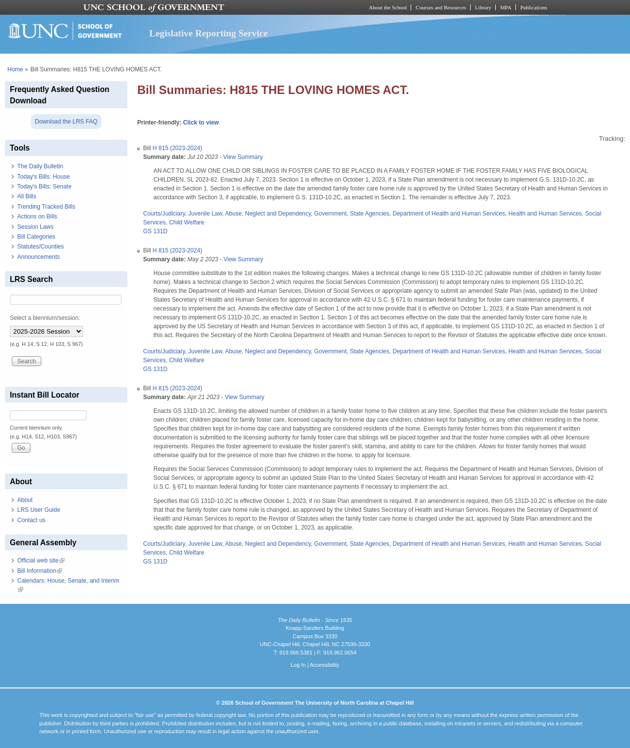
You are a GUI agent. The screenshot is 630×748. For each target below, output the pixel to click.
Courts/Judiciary (164, 213)
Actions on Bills (37, 216)
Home (15, 69)
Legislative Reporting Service (208, 33)
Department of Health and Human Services (448, 213)
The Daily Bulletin (40, 166)
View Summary (243, 157)
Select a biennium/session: (45, 317)
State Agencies (369, 213)
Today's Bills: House (43, 176)
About (24, 500)
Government (330, 213)
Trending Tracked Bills (46, 206)
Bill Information (39, 570)
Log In (298, 665)
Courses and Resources (441, 7)
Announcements (38, 256)
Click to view (201, 122)
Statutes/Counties (40, 246)
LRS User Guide (38, 509)
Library (483, 7)
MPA (505, 7)
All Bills (26, 196)
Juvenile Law (205, 213)
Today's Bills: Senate (44, 186)
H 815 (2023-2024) (177, 148)
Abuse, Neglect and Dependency (268, 213)
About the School (388, 7)
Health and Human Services (545, 213)
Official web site (40, 560)
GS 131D (155, 231)
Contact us (31, 520)
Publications (533, 7)
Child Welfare (187, 222)
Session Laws (35, 226)
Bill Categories (36, 236)
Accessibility (324, 665)
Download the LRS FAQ (66, 121)
